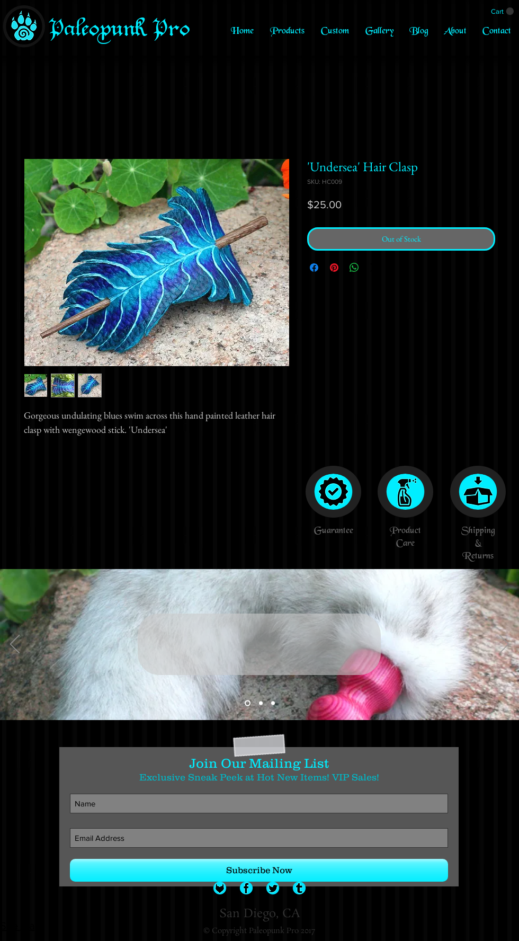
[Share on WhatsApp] (354, 267)
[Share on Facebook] (314, 267)
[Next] (504, 645)
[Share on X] (374, 267)
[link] (502, 11)
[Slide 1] (247, 703)
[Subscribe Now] (259, 870)
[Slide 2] (261, 703)
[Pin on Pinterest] (334, 267)
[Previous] (15, 645)
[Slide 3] (273, 703)
